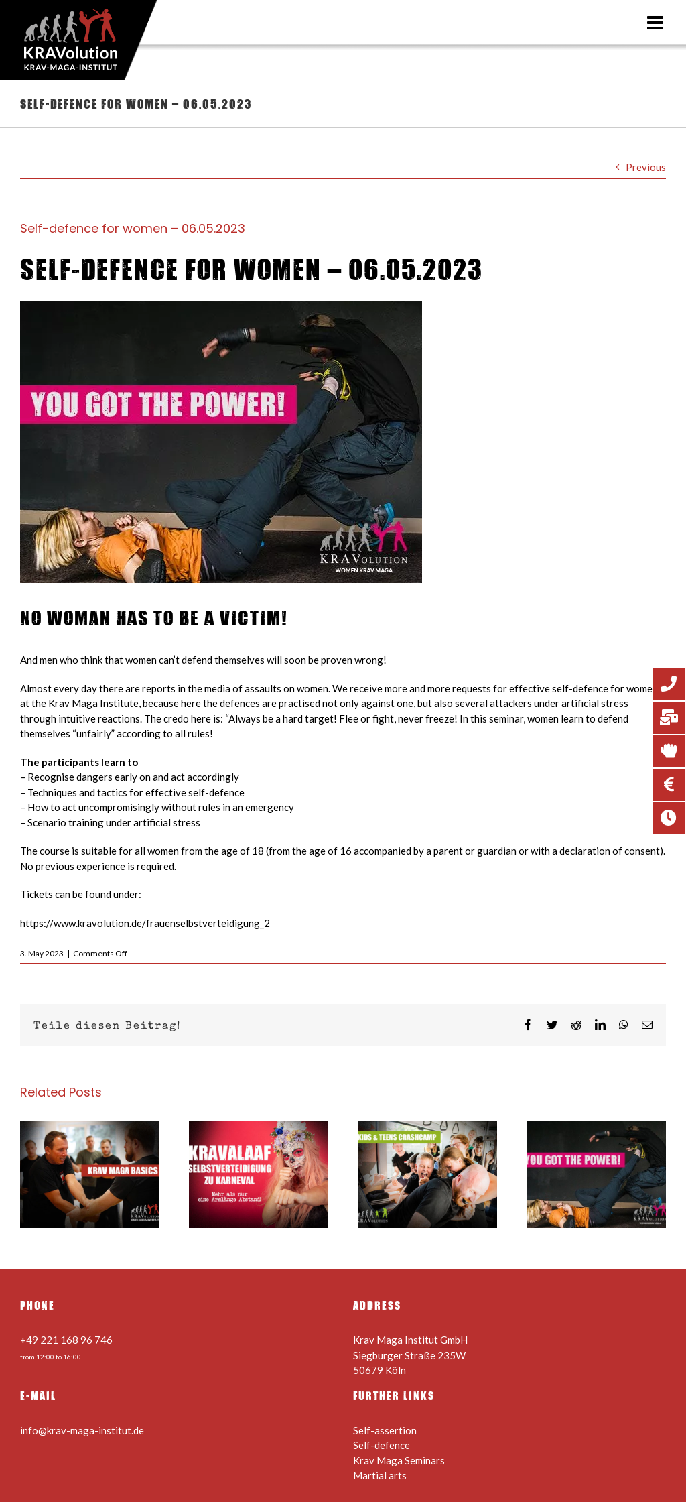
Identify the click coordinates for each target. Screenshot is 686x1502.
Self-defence (381, 1445)
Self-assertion (385, 1430)
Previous (646, 167)
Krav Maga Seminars (399, 1460)
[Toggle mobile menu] (656, 22)
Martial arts (380, 1475)
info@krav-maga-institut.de (82, 1430)
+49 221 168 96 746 (66, 1340)
